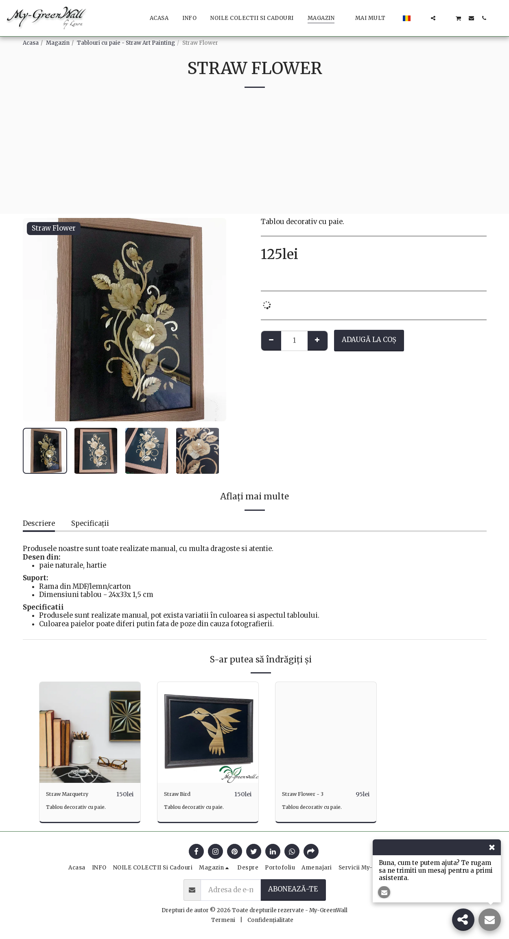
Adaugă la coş (369, 340)
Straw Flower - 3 (309, 794)
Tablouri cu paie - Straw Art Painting (126, 42)
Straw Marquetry (74, 794)
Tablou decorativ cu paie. (80, 807)
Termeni (223, 920)
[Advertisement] (255, 157)
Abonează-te (293, 889)
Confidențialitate (270, 920)
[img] (89, 732)
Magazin (58, 42)
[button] (420, 18)
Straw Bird (181, 794)
